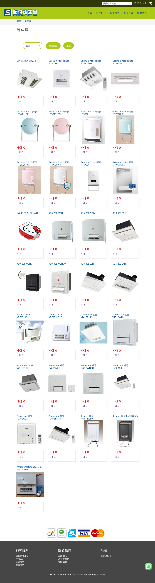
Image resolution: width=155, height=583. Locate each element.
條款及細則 (106, 555)
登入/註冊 (140, 3)
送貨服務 (20, 561)
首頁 (89, 12)
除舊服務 (20, 564)
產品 (19, 21)
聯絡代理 (142, 12)
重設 (69, 45)
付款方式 (20, 558)
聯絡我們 (62, 561)
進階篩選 (53, 45)
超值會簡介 (63, 558)
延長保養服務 (22, 555)
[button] (148, 566)
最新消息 (62, 555)
